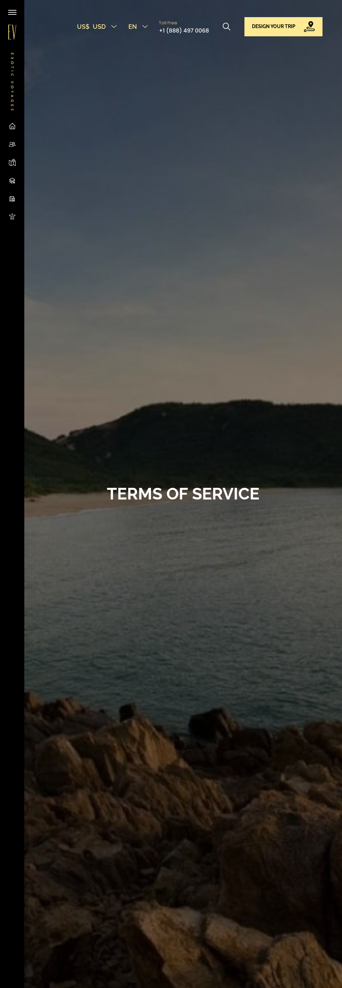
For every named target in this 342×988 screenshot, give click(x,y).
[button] (283, 26)
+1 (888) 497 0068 (184, 31)
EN (138, 26)
